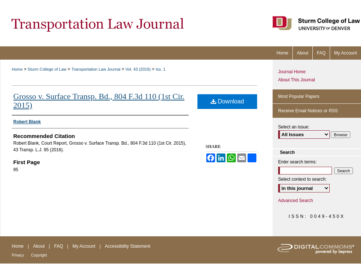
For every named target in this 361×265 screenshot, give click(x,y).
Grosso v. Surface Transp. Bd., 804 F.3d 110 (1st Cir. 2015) (99, 101)
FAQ (58, 246)
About (39, 246)
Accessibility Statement (127, 246)
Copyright (39, 255)
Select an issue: (293, 127)
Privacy (18, 255)
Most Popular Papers (298, 96)
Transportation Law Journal (95, 69)
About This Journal (296, 79)
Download (227, 101)
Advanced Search (295, 200)
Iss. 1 (160, 69)
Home (17, 69)
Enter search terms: (297, 162)
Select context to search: (302, 179)
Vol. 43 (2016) (138, 69)
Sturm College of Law (47, 69)
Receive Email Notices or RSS (308, 110)
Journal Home (292, 71)
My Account (84, 246)
